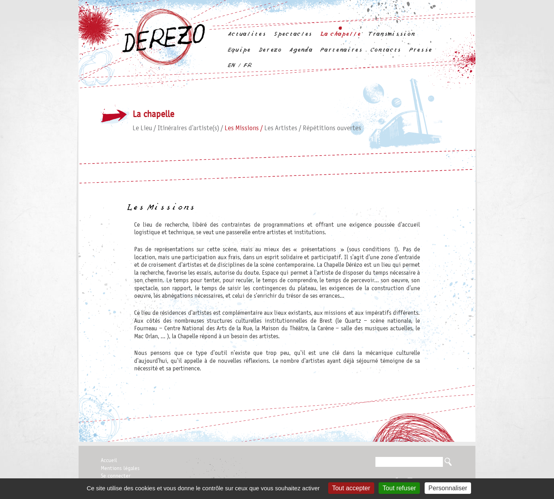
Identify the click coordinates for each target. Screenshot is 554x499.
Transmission (391, 34)
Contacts (385, 50)
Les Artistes (280, 128)
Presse (420, 50)
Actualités (246, 34)
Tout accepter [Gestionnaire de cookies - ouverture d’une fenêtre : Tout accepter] (351, 488)
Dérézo (269, 50)
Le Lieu (142, 128)
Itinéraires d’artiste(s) (188, 128)
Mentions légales (120, 468)
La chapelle (340, 34)
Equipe (238, 50)
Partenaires (341, 50)
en (231, 65)
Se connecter (116, 476)
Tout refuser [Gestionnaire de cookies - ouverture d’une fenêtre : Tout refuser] (399, 488)
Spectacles (292, 34)
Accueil (109, 460)
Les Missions (242, 128)
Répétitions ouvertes (332, 128)
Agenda (300, 50)
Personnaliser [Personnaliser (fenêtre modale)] (448, 488)
